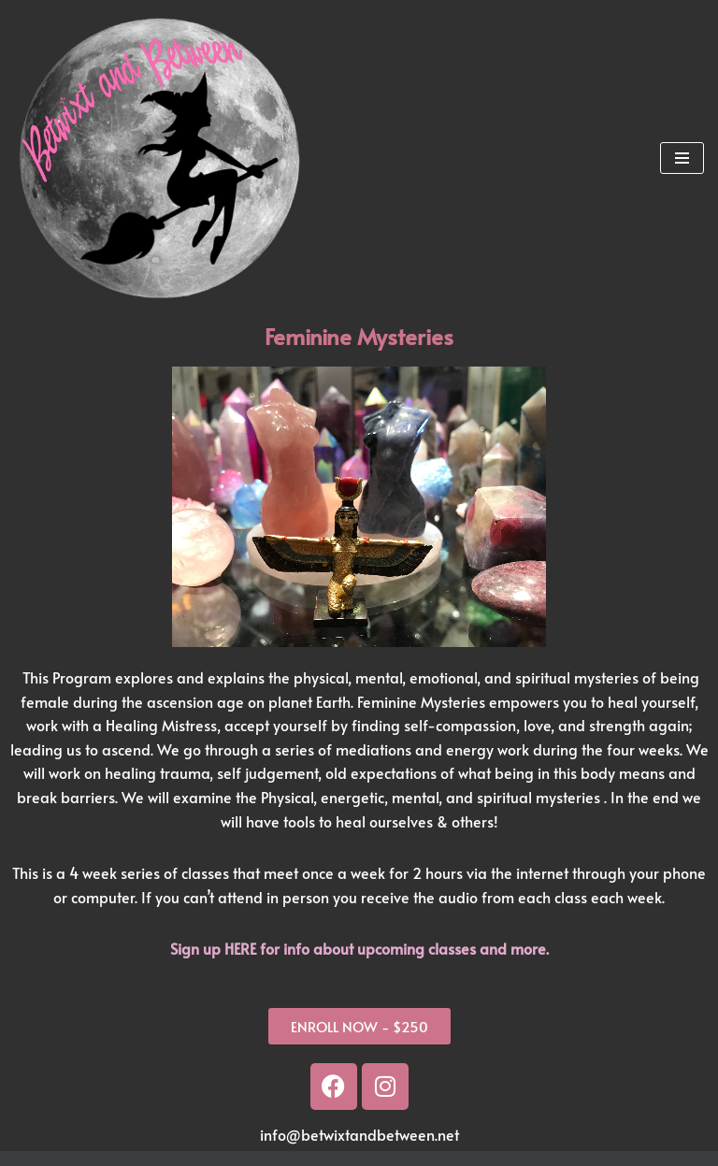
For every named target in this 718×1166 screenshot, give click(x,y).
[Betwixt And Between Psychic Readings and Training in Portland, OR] (159, 158)
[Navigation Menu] (682, 158)
